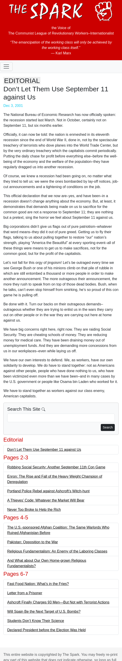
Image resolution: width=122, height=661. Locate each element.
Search (108, 427)
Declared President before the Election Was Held (46, 630)
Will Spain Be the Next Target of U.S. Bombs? (43, 611)
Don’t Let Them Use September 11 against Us (44, 449)
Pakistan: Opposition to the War (32, 542)
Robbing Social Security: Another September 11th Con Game (56, 467)
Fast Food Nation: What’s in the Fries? (38, 584)
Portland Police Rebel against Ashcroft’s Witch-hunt (48, 491)
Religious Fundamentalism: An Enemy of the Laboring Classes (57, 551)
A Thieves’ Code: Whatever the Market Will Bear (45, 500)
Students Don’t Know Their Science (35, 621)
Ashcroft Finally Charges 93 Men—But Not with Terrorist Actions (58, 602)
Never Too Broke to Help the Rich (34, 509)
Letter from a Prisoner (24, 593)
